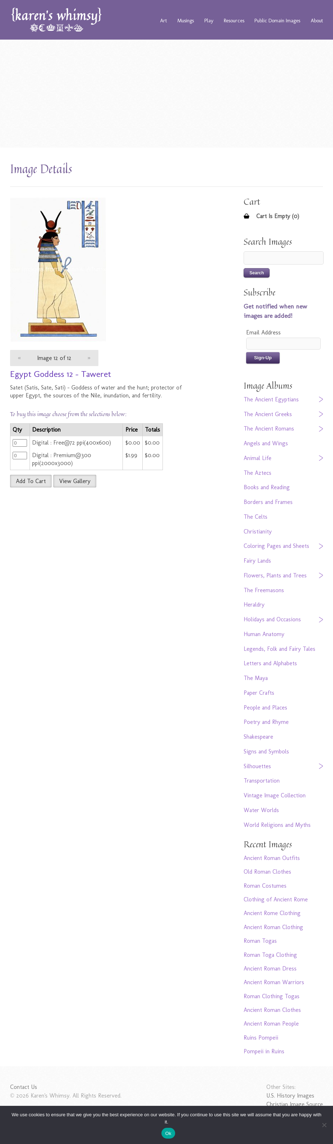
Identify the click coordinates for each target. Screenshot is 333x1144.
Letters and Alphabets (270, 663)
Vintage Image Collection (275, 795)
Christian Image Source (294, 1104)
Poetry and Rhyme (266, 722)
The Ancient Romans (269, 428)
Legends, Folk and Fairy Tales (279, 648)
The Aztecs (257, 472)
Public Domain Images (277, 20)
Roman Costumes (265, 885)
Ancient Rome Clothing (272, 913)
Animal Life (257, 458)
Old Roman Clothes (267, 871)
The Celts (255, 516)
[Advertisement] (167, 93)
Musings (185, 20)
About (317, 20)
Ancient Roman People (271, 1023)
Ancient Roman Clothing (273, 927)
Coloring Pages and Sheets (276, 545)
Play (208, 20)
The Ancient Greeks (268, 414)
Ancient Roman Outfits (272, 858)
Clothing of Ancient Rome (276, 899)
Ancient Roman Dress (270, 968)
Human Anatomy (264, 634)
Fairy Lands (257, 560)
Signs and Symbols (266, 751)
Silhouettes (257, 766)
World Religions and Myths (277, 824)
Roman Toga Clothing (270, 954)
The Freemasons (264, 590)
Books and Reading (267, 487)
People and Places (265, 707)
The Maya (256, 678)
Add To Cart (31, 481)
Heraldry (254, 604)
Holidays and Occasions (272, 619)
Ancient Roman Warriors (274, 982)
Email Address (263, 332)
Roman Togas (260, 940)
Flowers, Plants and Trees (275, 575)
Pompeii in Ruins (264, 1051)
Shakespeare (258, 736)
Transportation (262, 780)
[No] (324, 1125)
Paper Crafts (259, 692)
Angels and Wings (266, 443)
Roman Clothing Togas (271, 996)
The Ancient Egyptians (271, 399)
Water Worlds (261, 810)
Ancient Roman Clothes (272, 1009)
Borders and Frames (268, 502)
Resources (234, 20)
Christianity (258, 531)
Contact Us (23, 1087)
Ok (168, 1133)
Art (163, 20)
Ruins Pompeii (261, 1037)
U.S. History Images (290, 1095)
